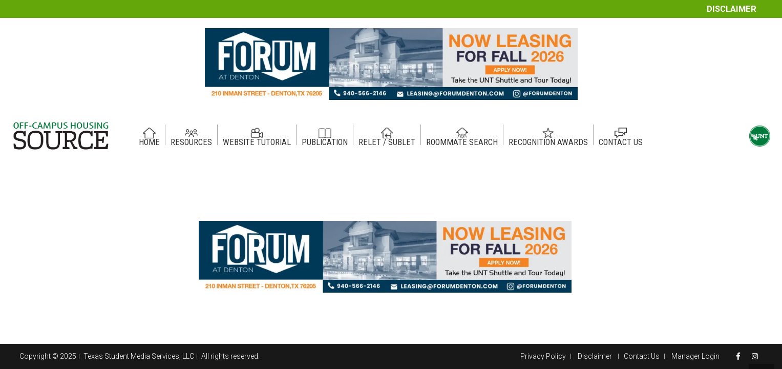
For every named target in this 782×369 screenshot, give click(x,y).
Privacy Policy (543, 356)
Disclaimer (731, 9)
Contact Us (642, 356)
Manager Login (695, 356)
